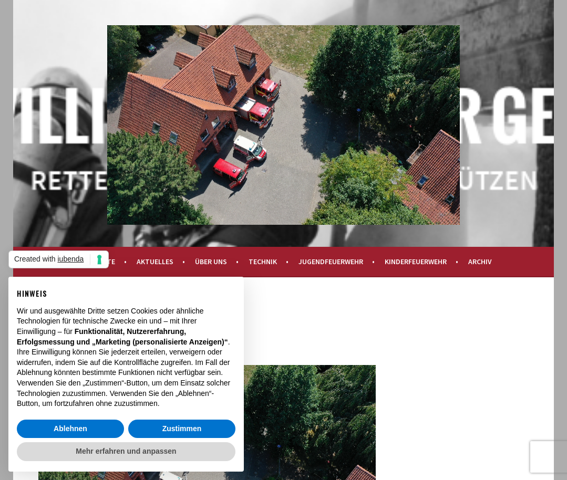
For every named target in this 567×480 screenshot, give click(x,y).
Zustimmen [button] (182, 428)
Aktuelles (155, 261)
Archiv (480, 261)
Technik (263, 261)
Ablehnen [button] (70, 428)
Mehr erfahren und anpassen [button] (126, 451)
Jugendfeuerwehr (330, 261)
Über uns (211, 261)
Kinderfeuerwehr (416, 261)
